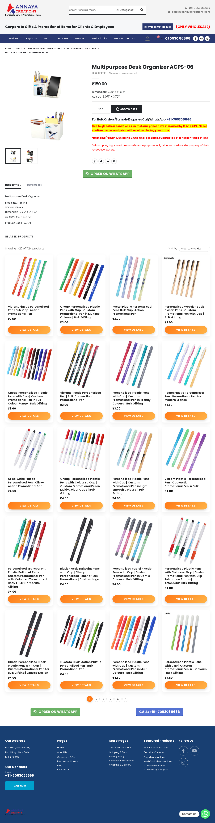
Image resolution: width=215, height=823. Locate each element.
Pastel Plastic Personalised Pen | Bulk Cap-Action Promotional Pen (131, 310)
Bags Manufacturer (155, 757)
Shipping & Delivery (120, 764)
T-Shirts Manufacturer (156, 747)
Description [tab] (13, 185)
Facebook (95, 161)
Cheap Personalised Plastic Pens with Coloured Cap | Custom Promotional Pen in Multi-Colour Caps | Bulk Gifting (80, 486)
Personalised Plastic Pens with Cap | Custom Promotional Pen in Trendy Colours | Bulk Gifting (131, 398)
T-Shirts (14, 38)
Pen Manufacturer (154, 752)
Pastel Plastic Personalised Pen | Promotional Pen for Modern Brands (184, 396)
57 (118, 699)
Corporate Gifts (66, 757)
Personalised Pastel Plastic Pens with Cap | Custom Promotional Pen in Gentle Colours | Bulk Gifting (131, 574)
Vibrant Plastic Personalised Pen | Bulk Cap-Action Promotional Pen (28, 310)
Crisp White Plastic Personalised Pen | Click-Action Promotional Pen (26, 482)
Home (60, 747)
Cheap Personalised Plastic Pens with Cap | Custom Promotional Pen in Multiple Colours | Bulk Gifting (80, 312)
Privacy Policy (116, 756)
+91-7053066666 (199, 8)
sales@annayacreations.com (191, 12)
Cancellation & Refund (121, 760)
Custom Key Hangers (156, 769)
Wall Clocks (99, 38)
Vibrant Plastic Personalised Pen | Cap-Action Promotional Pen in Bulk (185, 482)
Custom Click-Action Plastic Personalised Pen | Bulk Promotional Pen (80, 665)
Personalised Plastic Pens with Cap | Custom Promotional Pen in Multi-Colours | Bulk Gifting (130, 667)
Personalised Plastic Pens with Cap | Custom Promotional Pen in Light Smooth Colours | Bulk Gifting (130, 486)
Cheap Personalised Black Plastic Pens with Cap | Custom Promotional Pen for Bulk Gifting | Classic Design (29, 667)
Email (114, 161)
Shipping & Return (119, 752)
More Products (123, 38)
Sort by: (173, 248)
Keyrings (31, 38)
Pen (46, 38)
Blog (59, 765)
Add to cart (128, 109)
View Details (29, 330)
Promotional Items (67, 761)
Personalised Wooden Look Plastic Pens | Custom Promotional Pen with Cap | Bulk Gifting (184, 312)
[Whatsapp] (205, 814)
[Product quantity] (101, 109)
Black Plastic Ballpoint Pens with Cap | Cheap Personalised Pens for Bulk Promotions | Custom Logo (80, 574)
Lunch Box (62, 38)
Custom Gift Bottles (154, 765)
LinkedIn (107, 161)
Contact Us (63, 769)
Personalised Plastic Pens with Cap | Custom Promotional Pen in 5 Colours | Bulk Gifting (186, 667)
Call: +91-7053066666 (159, 711)
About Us (62, 752)
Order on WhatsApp (107, 173)
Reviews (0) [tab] (34, 185)
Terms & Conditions (120, 747)
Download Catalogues (157, 26)
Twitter (101, 161)
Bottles (80, 38)
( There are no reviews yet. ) (123, 73)
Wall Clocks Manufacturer (158, 761)
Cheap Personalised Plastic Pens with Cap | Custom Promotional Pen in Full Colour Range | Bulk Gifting (28, 398)
